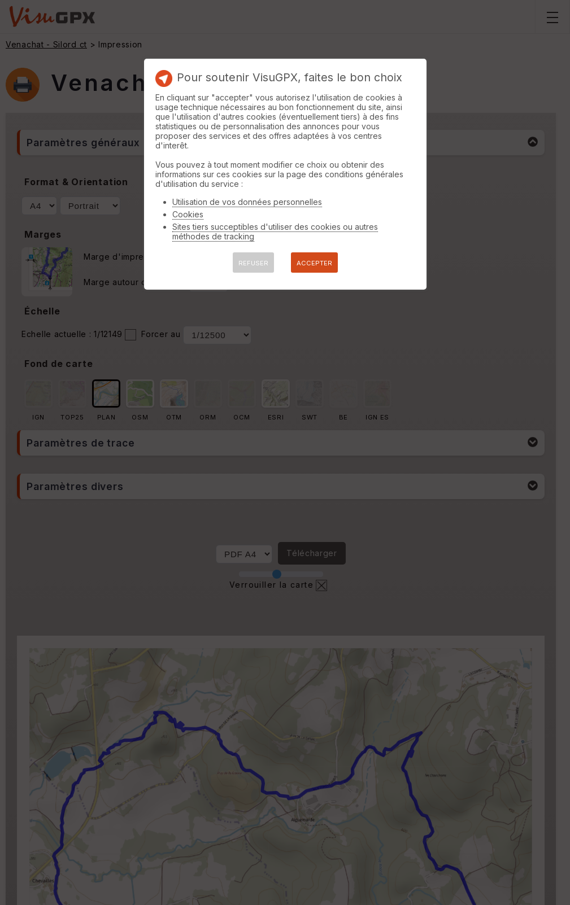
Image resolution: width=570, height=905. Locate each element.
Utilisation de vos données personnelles (247, 202)
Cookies (187, 214)
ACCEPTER (314, 263)
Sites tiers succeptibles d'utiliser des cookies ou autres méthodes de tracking (275, 231)
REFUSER (253, 263)
